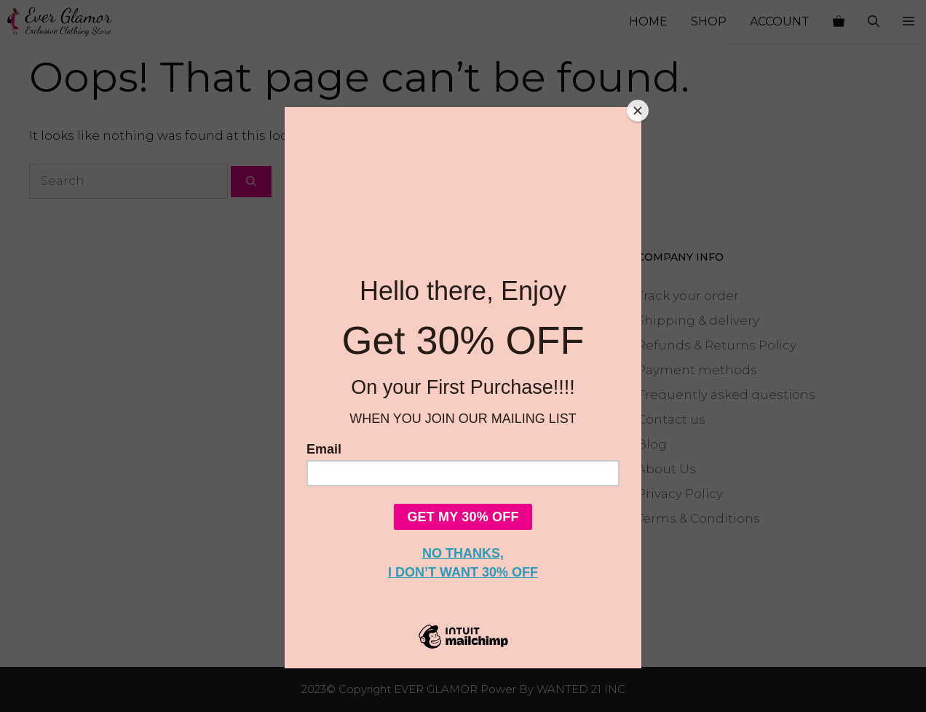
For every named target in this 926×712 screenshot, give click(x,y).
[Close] (638, 111)
